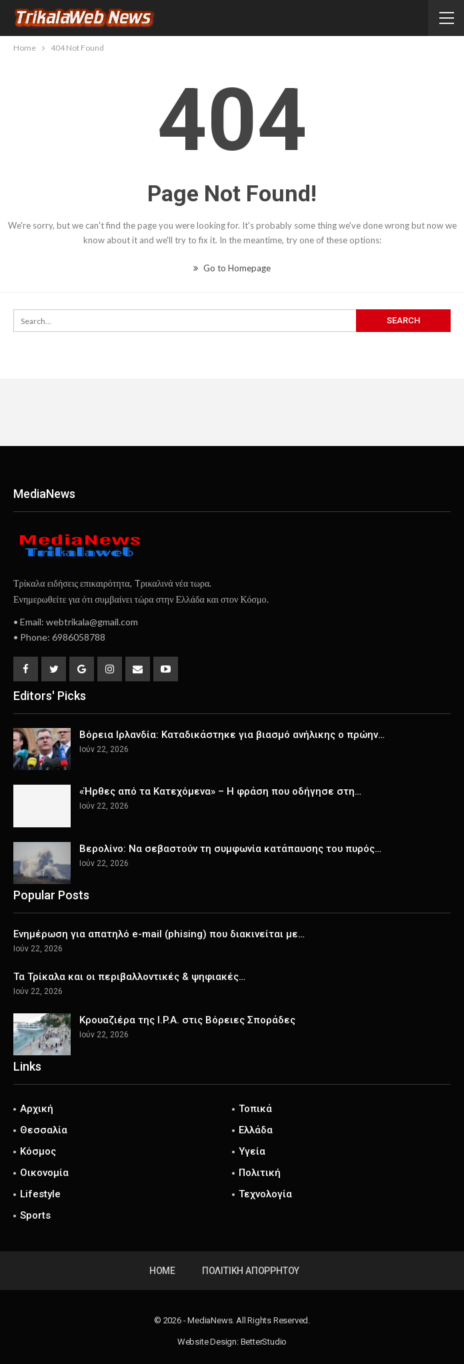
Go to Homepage (232, 268)
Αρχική (36, 1109)
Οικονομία (44, 1173)
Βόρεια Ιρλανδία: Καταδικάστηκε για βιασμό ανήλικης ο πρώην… (232, 735)
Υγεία (252, 1151)
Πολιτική (260, 1173)
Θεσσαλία (43, 1130)
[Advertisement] (232, 412)
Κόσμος (38, 1151)
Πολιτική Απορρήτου (250, 1270)
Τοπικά (255, 1109)
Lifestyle (40, 1194)
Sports (35, 1215)
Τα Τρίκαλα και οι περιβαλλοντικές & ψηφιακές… (129, 977)
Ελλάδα (256, 1130)
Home (162, 1270)
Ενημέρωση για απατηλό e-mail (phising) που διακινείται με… (159, 934)
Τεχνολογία (265, 1194)
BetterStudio (264, 1342)
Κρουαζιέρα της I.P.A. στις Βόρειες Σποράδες (187, 1020)
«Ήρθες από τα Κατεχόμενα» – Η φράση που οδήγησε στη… (220, 791)
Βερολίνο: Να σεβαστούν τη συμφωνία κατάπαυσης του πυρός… (230, 849)
